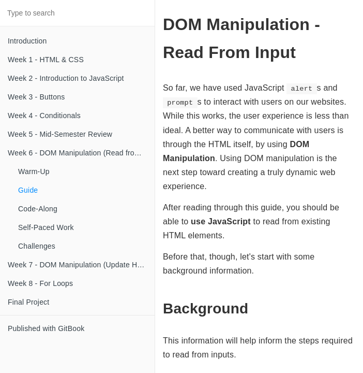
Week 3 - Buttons (36, 97)
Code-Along (37, 209)
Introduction (27, 41)
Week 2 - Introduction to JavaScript (66, 78)
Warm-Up (34, 171)
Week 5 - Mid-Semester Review (60, 134)
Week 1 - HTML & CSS (46, 59)
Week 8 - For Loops (40, 283)
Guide (28, 190)
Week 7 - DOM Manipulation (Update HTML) (81, 265)
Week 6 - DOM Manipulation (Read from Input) (81, 153)
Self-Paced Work (46, 227)
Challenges (36, 246)
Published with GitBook (46, 328)
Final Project (28, 302)
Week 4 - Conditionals (44, 115)
